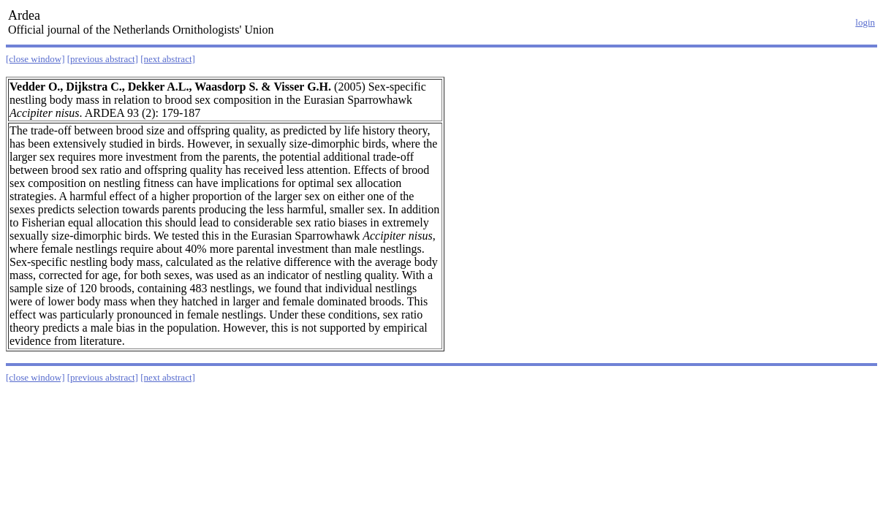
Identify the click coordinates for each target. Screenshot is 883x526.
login (865, 22)
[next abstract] (167, 58)
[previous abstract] (102, 58)
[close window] (35, 58)
